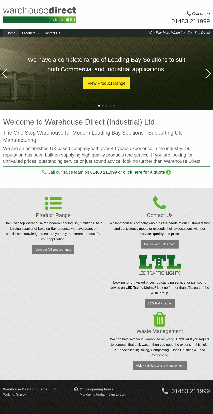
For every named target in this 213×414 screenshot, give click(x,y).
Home (10, 33)
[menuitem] (11, 33)
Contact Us (52, 33)
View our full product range (53, 249)
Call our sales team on (106, 172)
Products (28, 33)
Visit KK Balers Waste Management (159, 365)
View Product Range (107, 83)
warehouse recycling (159, 339)
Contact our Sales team (159, 244)
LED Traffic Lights (159, 303)
